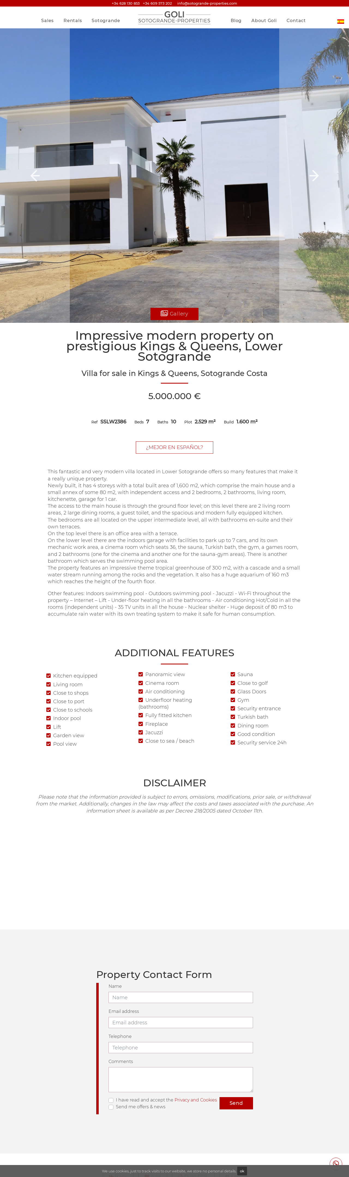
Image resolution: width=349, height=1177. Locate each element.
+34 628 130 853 (126, 3)
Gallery (174, 314)
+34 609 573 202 (157, 3)
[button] (35, 175)
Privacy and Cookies (195, 1100)
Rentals (73, 20)
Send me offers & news (141, 1106)
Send (236, 1103)
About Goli (264, 20)
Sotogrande (106, 20)
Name (115, 986)
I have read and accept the (166, 1100)
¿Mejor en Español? (174, 447)
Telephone (120, 1036)
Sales (47, 20)
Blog (236, 20)
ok (242, 1171)
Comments (121, 1061)
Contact (296, 20)
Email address (124, 1011)
